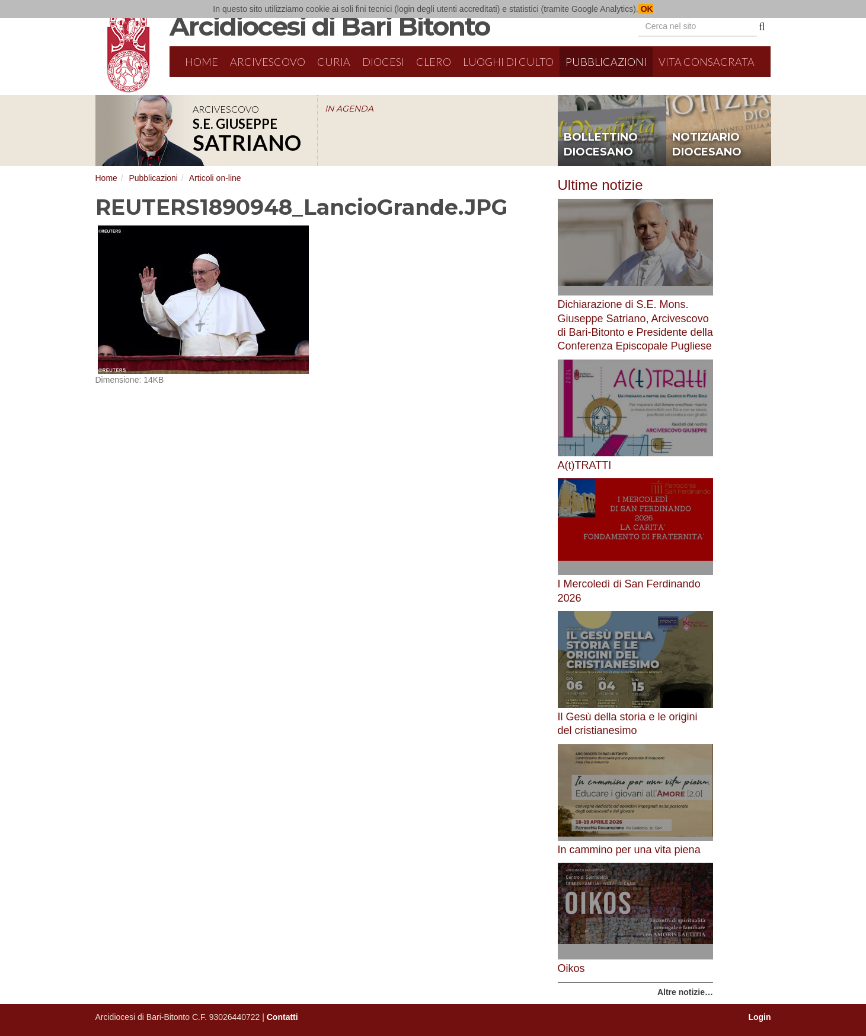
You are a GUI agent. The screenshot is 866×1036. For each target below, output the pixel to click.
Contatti (282, 1017)
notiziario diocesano (707, 145)
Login (759, 1017)
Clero (433, 61)
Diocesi (383, 61)
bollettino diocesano (601, 145)
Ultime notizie (600, 185)
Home (201, 61)
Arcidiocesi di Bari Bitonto (330, 26)
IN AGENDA (349, 108)
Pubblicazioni (606, 61)
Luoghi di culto (508, 61)
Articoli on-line (215, 178)
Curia (333, 61)
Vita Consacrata (707, 61)
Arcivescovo (267, 61)
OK (645, 9)
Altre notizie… (685, 992)
